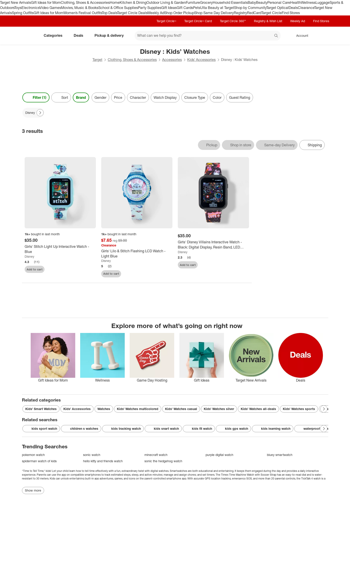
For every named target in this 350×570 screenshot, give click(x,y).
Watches (103, 409)
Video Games (50, 7)
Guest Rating (239, 97)
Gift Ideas (169, 7)
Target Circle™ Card (198, 21)
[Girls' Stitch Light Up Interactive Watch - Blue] (60, 249)
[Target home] (28, 35)
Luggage (323, 2)
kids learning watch (272, 428)
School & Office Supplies (118, 7)
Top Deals (109, 13)
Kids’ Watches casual (181, 409)
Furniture (193, 2)
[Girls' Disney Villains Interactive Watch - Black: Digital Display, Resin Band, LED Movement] (213, 245)
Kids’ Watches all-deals (258, 409)
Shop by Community (250, 7)
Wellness (308, 2)
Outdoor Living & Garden (166, 2)
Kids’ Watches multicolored (137, 409)
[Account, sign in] (300, 36)
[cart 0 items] (322, 36)
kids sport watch (41, 428)
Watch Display (165, 97)
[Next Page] (40, 112)
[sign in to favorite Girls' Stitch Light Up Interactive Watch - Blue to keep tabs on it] (89, 268)
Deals (293, 7)
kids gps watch (233, 428)
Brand (81, 97)
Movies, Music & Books (79, 7)
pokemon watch (33, 454)
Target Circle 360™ (233, 21)
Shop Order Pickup (179, 13)
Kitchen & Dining (133, 2)
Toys (17, 7)
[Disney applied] (33, 113)
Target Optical (277, 7)
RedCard (254, 13)
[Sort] (61, 97)
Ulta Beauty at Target (217, 7)
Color (217, 97)
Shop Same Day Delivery (214, 13)
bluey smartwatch (279, 454)
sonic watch (91, 454)
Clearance (306, 7)
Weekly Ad (155, 13)
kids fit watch (199, 428)
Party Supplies (149, 7)
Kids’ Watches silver (219, 409)
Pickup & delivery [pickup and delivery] (110, 35)
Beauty (261, 2)
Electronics (30, 7)
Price (118, 97)
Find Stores (291, 13)
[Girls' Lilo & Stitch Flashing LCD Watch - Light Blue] (136, 253)
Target (97, 59)
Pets (196, 7)
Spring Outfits (23, 13)
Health (295, 2)
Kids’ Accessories (201, 59)
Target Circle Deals (132, 13)
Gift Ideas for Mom (46, 2)
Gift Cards (185, 7)
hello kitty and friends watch (103, 461)
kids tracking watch (123, 428)
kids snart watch (163, 428)
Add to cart (35, 269)
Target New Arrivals (15, 2)
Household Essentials (230, 2)
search (276, 36)
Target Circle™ (166, 21)
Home (115, 2)
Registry (240, 13)
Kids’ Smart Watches (41, 409)
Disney (29, 256)
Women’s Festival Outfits (82, 13)
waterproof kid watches (318, 428)
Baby (252, 2)
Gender (100, 97)
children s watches (81, 428)
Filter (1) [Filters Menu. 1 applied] (36, 97)
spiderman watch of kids (39, 461)
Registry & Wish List (268, 21)
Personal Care (278, 2)
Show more (33, 490)
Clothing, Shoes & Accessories (85, 2)
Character (138, 97)
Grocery (206, 2)
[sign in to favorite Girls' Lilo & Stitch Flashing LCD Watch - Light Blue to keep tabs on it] (166, 273)
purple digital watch (219, 454)
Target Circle (271, 13)
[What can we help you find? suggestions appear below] (208, 36)
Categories (55, 35)
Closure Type (194, 97)
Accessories (172, 59)
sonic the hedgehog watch (163, 461)
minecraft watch (155, 454)
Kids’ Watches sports (299, 409)
